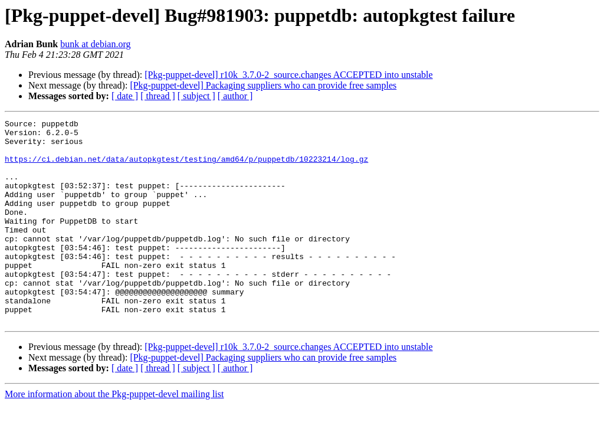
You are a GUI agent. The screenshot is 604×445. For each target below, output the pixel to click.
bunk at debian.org (95, 44)
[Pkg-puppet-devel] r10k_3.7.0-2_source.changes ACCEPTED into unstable (288, 75)
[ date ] (124, 96)
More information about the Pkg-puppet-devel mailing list (114, 435)
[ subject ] (196, 96)
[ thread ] (157, 96)
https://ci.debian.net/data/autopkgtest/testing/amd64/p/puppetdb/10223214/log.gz (186, 167)
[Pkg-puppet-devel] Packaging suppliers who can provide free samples (263, 85)
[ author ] (235, 96)
